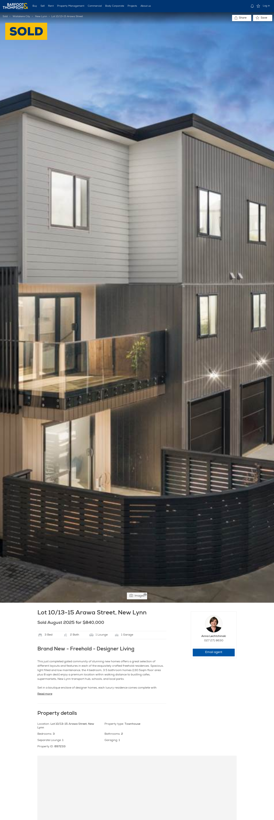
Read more (44, 694)
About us (145, 6)
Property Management (70, 6)
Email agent (213, 652)
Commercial (95, 6)
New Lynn (41, 16)
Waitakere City (21, 16)
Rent (51, 6)
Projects (132, 6)
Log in (266, 6)
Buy (35, 6)
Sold (5, 16)
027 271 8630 (213, 640)
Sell (43, 6)
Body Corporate (114, 6)
